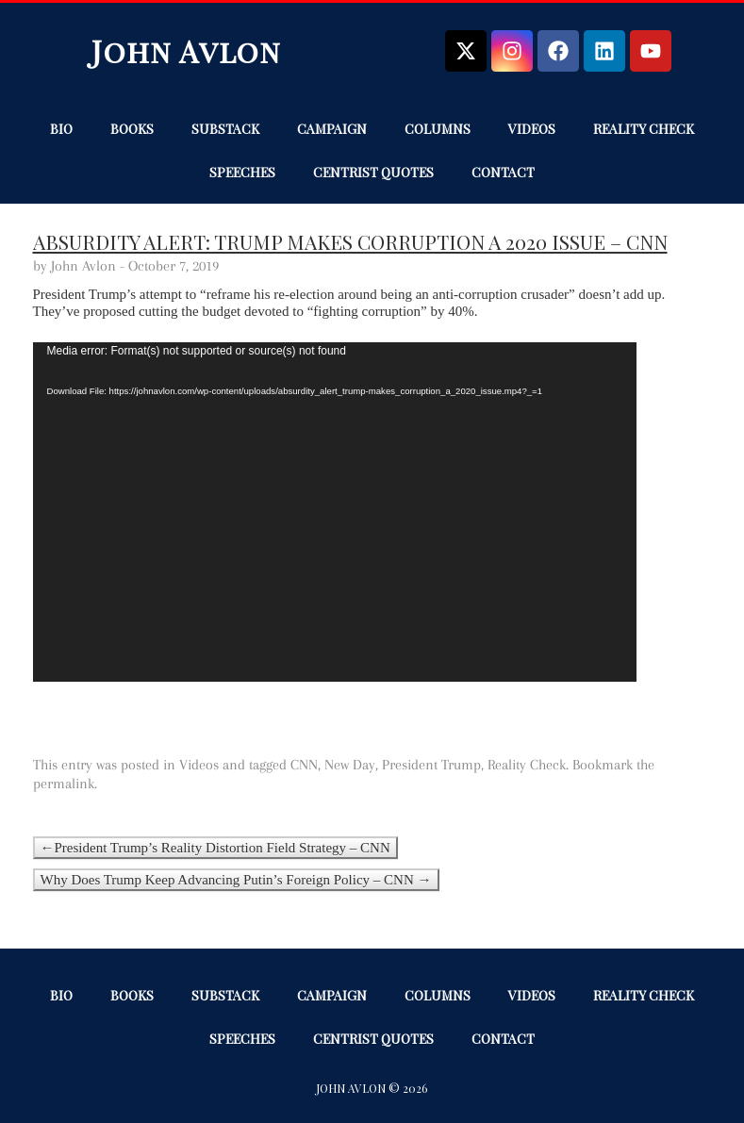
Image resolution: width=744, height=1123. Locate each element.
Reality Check (643, 129)
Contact (503, 172)
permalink (63, 783)
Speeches (242, 172)
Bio (61, 129)
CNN (304, 764)
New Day (349, 764)
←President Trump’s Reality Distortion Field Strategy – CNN (215, 847)
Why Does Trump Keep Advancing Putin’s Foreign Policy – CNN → (236, 879)
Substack (225, 129)
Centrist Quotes (373, 172)
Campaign (332, 129)
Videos (531, 129)
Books (132, 129)
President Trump (431, 764)
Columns (438, 129)
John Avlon (186, 50)
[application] (335, 512)
